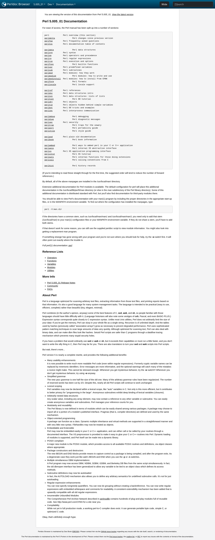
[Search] (193, 4)
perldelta (50, 38)
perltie (49, 104)
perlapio (49, 148)
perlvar (49, 67)
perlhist (49, 165)
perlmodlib (50, 76)
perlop (48, 55)
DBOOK (76, 531)
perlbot (49, 107)
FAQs (50, 289)
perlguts (49, 157)
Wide (164, 4)
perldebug (50, 116)
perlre (48, 58)
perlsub (49, 70)
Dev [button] (50, 4)
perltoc (49, 44)
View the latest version (122, 14)
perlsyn (49, 52)
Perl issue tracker (116, 536)
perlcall (49, 160)
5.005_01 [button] (38, 4)
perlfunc (49, 64)
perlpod (49, 136)
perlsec (49, 122)
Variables (51, 264)
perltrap (49, 125)
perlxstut (50, 154)
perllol (49, 96)
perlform (49, 81)
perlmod (49, 73)
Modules (51, 267)
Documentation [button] (65, 4)
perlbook (49, 139)
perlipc (49, 110)
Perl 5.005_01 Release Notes (61, 283)
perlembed (50, 145)
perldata (49, 49)
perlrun (49, 61)
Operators (52, 258)
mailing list (130, 536)
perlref (49, 90)
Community (52, 286)
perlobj (49, 102)
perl (70, 245)
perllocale (50, 84)
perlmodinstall (53, 78)
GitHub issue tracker (109, 531)
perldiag (49, 119)
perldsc (49, 93)
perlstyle (50, 131)
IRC (138, 536)
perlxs (48, 151)
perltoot (49, 99)
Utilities (50, 270)
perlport (49, 128)
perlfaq (49, 41)
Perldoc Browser (16, 4)
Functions (51, 261)
